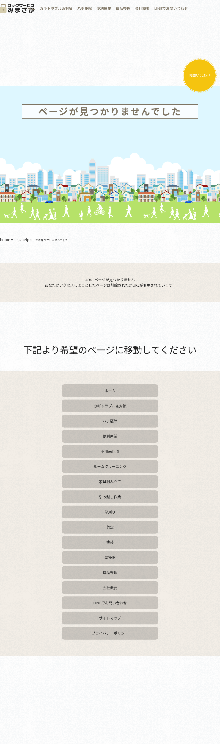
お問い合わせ (200, 75)
